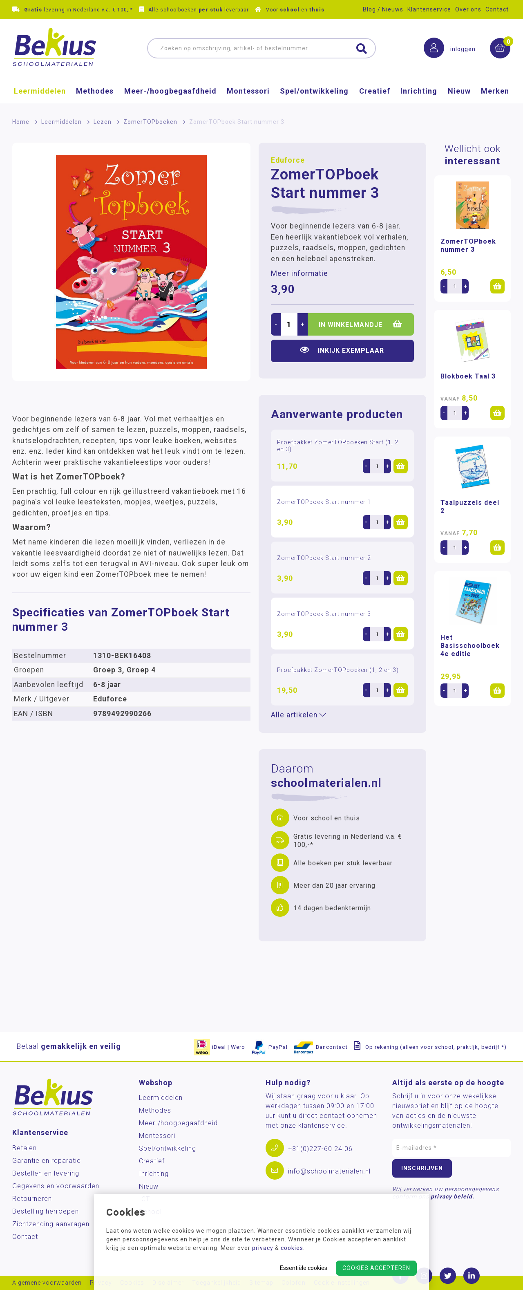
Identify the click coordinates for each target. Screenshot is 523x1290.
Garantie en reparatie (46, 1161)
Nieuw (459, 92)
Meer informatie (299, 273)
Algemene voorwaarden (47, 1283)
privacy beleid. (452, 1196)
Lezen (103, 122)
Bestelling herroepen (45, 1211)
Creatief (374, 92)
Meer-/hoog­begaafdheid (170, 92)
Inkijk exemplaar (342, 350)
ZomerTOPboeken (150, 122)
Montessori (248, 92)
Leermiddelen (40, 92)
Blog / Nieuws (383, 9)
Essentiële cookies (303, 1268)
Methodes (95, 92)
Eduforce (288, 160)
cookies (292, 1248)
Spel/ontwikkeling (314, 92)
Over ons (468, 9)
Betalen (24, 1148)
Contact (497, 9)
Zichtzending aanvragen (50, 1224)
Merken (495, 92)
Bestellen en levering (45, 1173)
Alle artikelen (298, 715)
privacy (262, 1248)
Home (20, 122)
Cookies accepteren (376, 1268)
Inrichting (418, 92)
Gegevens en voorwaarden (55, 1186)
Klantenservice (429, 9)
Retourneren (32, 1199)
